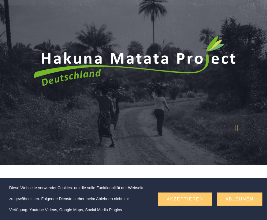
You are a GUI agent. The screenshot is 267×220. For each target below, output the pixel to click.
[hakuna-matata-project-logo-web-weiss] (133, 31)
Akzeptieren (185, 198)
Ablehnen (240, 198)
